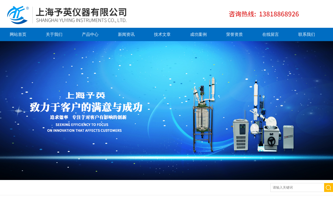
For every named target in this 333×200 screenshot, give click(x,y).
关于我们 (54, 34)
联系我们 (306, 34)
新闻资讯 (126, 34)
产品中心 (90, 34)
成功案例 (198, 34)
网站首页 (18, 34)
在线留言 (270, 34)
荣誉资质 (234, 34)
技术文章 (162, 34)
